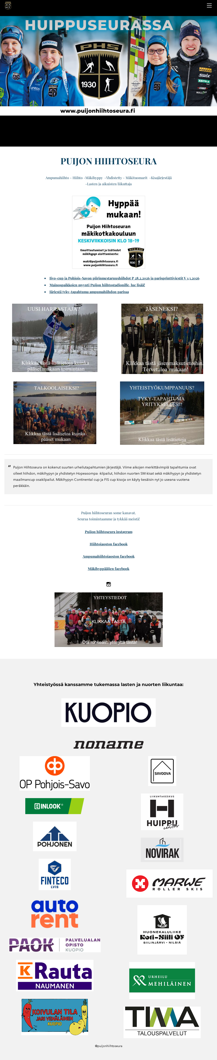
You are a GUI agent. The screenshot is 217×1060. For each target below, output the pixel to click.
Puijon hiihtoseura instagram (108, 531)
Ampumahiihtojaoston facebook (109, 556)
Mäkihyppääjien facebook (108, 568)
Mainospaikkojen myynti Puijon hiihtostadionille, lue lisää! (97, 285)
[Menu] (209, 5)
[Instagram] (108, 584)
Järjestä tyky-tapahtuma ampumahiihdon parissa (89, 291)
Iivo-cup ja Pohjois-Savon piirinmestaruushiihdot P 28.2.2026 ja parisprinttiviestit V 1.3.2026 (124, 278)
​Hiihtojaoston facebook (109, 544)
